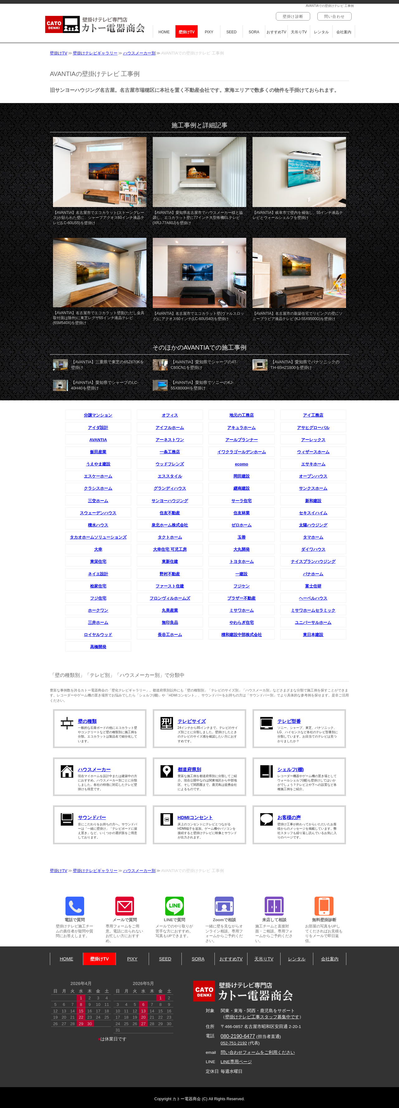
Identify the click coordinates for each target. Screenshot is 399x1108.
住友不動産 (170, 513)
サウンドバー (92, 817)
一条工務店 (170, 452)
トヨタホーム (241, 561)
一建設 (241, 574)
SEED (231, 32)
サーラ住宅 (241, 500)
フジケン (241, 586)
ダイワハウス (313, 549)
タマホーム (313, 537)
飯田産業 (98, 452)
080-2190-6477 (238, 1036)
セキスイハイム (313, 513)
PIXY (209, 32)
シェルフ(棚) (290, 769)
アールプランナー (241, 439)
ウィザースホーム (313, 452)
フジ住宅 (98, 598)
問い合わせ (334, 16)
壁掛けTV (187, 32)
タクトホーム (170, 537)
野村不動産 (170, 574)
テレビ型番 (289, 721)
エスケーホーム (98, 476)
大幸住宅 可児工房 (170, 549)
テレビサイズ (192, 721)
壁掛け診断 (293, 16)
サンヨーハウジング (169, 500)
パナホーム (313, 574)
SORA (254, 32)
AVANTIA (98, 439)
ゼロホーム (241, 525)
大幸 (98, 549)
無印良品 (170, 622)
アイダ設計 (98, 427)
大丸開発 (241, 549)
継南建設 (241, 488)
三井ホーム (98, 622)
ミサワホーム (241, 610)
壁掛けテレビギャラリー (95, 53)
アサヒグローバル (313, 427)
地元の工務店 (241, 415)
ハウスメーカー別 (139, 53)
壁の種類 (87, 721)
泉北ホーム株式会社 (169, 525)
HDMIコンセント (195, 817)
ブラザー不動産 (241, 598)
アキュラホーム (241, 427)
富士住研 (313, 586)
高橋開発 (98, 646)
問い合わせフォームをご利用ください (258, 1052)
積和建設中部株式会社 (241, 634)
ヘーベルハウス (313, 598)
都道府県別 (189, 769)
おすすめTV (276, 32)
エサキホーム (313, 464)
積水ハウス (98, 525)
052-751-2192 (234, 1043)
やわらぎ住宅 (241, 622)
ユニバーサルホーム (313, 622)
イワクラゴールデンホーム (241, 452)
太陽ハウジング (313, 525)
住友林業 (241, 513)
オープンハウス (313, 476)
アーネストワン (170, 439)
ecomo (241, 464)
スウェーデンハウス (98, 513)
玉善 (242, 537)
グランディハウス (170, 488)
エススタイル (170, 476)
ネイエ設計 (98, 574)
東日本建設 (313, 634)
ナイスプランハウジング (313, 561)
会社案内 (343, 32)
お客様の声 (289, 817)
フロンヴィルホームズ (170, 598)
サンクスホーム (313, 488)
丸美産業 (170, 610)
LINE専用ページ (236, 1061)
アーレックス (313, 439)
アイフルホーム (170, 427)
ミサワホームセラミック (313, 610)
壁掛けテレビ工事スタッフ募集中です (262, 1017)
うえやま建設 (98, 464)
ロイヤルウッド (98, 634)
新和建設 (313, 500)
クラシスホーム (98, 488)
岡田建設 (241, 476)
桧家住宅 (98, 586)
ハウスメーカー (94, 769)
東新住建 (170, 561)
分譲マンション (98, 415)
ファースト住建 (170, 586)
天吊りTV (299, 32)
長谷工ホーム (170, 634)
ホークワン (98, 610)
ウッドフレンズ (170, 464)
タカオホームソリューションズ (98, 537)
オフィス (170, 415)
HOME (164, 32)
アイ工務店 (313, 415)
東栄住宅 (98, 561)
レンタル (321, 32)
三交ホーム (98, 500)
